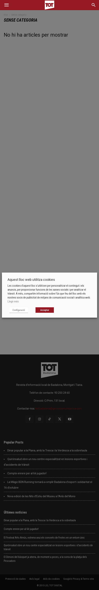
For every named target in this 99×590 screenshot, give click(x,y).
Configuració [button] (18, 310)
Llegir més (13, 301)
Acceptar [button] (44, 310)
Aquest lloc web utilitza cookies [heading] (31, 280)
